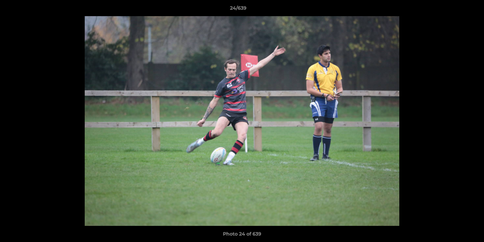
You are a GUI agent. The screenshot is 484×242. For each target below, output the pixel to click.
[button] (456, 10)
